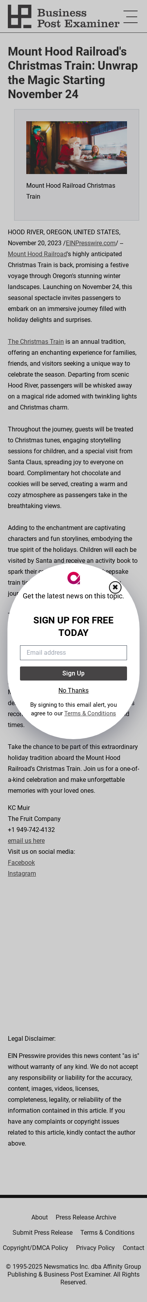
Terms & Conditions (90, 713)
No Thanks (73, 690)
